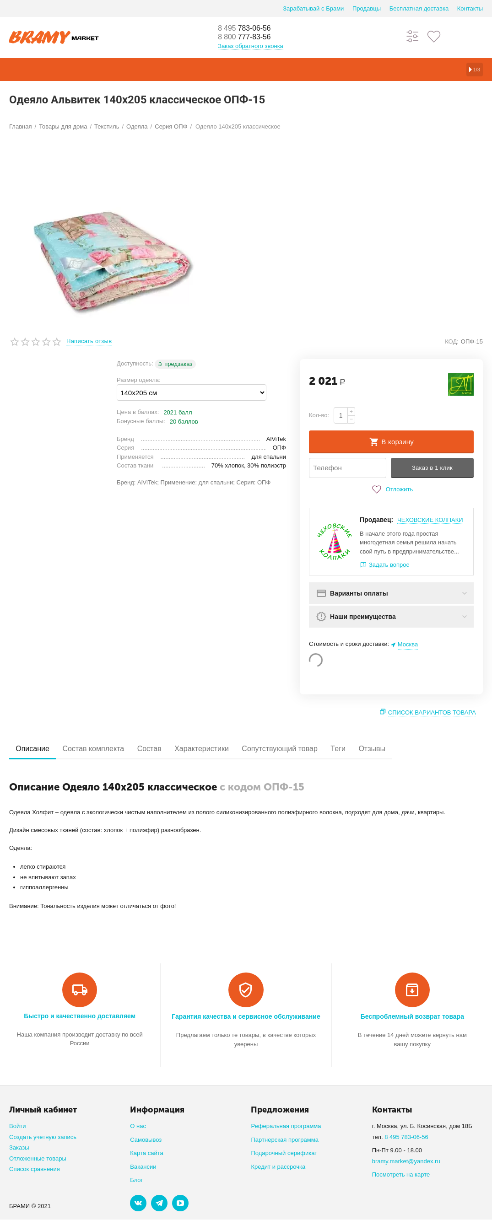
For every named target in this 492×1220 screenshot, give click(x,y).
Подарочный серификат (284, 1153)
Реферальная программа (286, 1126)
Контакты (470, 8)
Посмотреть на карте (401, 1175)
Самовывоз (146, 1139)
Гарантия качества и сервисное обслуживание (246, 1017)
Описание (35, 749)
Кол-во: (319, 415)
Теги (367, 749)
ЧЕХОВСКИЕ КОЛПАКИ (430, 519)
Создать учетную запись (42, 1137)
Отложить (391, 489)
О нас (138, 1126)
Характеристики (220, 749)
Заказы (19, 1148)
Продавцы (366, 8)
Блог (136, 1180)
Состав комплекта (101, 749)
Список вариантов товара (432, 712)
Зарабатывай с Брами (313, 8)
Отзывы (406, 749)
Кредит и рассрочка (278, 1166)
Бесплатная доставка (419, 8)
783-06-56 (248, 28)
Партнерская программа (284, 1139)
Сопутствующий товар (303, 749)
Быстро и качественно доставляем (79, 1016)
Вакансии (143, 1166)
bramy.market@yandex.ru (406, 1161)
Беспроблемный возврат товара (412, 1017)
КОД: (452, 341)
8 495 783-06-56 (406, 1137)
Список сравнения (34, 1169)
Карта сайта (146, 1153)
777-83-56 (248, 37)
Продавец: (376, 519)
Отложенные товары (37, 1158)
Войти (17, 1126)
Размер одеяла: (139, 379)
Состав (162, 749)
